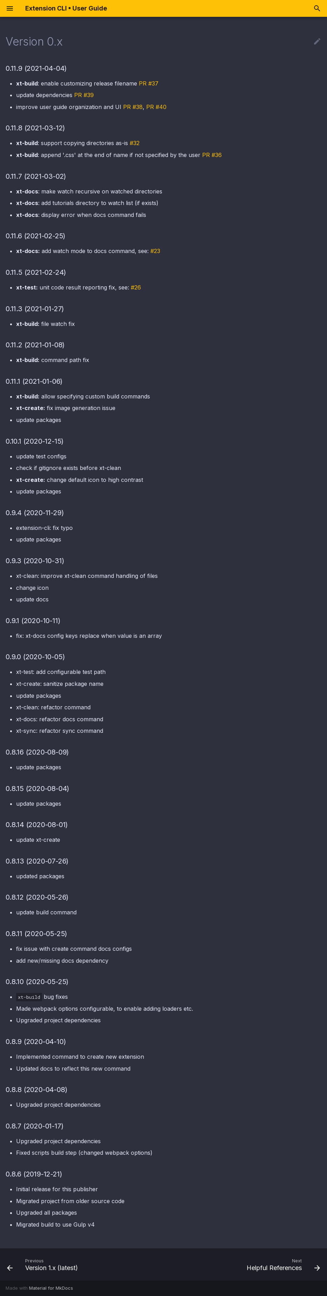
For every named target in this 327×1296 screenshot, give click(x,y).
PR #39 (84, 94)
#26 (136, 287)
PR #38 (133, 106)
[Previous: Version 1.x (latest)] (43, 1264)
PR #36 (212, 154)
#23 (155, 250)
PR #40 (156, 106)
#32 (135, 142)
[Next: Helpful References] (282, 1264)
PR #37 (148, 83)
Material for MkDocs (51, 1288)
